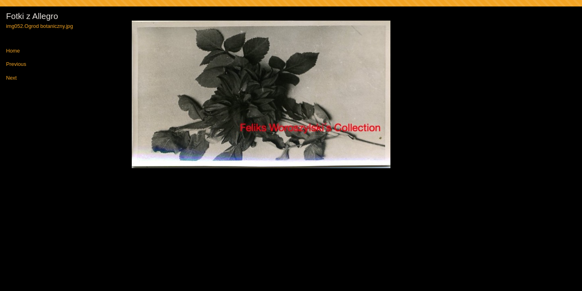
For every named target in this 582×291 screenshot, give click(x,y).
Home (13, 51)
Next (11, 78)
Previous (16, 64)
